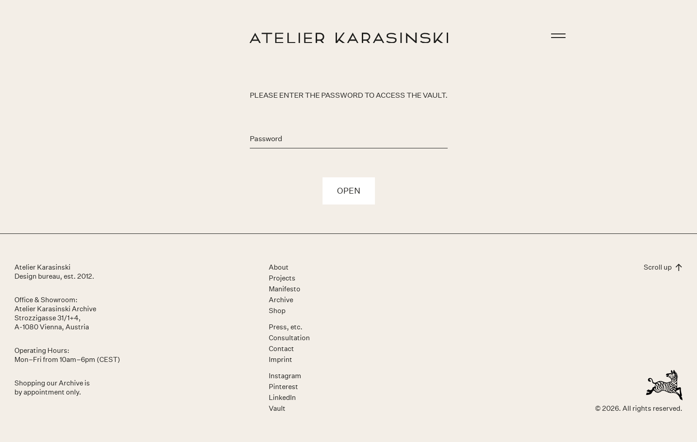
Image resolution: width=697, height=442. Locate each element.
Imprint (280, 359)
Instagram (285, 375)
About (279, 267)
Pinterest (283, 386)
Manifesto (284, 289)
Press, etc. (286, 327)
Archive (281, 299)
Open (348, 191)
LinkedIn (282, 397)
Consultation (289, 337)
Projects (282, 278)
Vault (277, 408)
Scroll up (663, 267)
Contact (281, 348)
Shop (277, 310)
